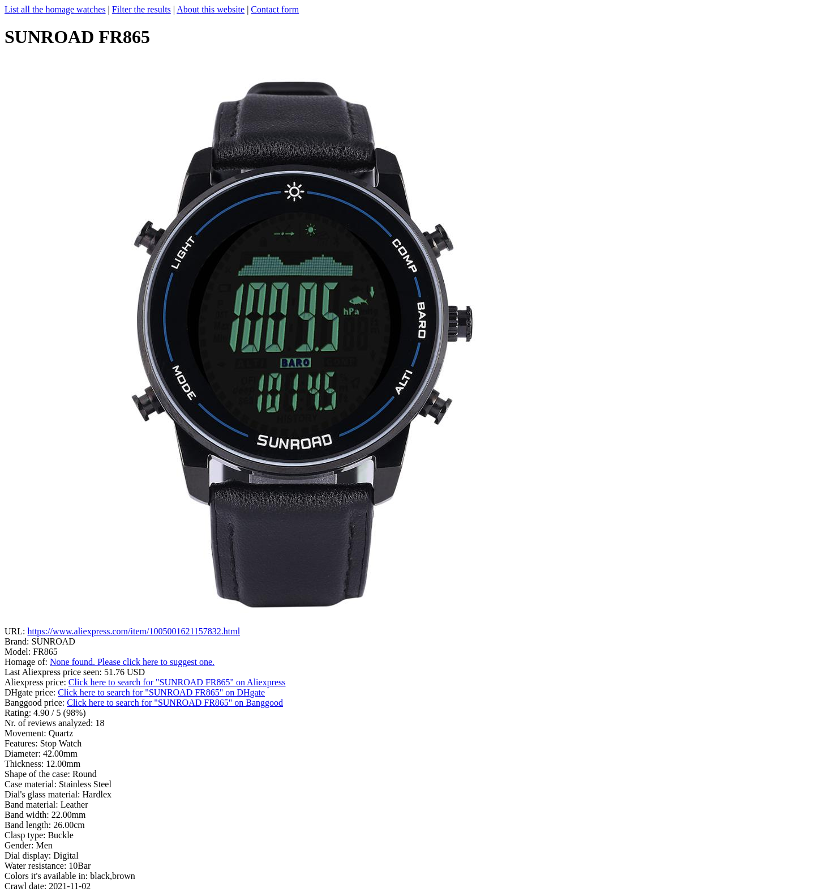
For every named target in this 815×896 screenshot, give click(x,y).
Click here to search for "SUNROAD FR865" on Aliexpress (177, 682)
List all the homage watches (55, 9)
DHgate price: (31, 692)
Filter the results (141, 9)
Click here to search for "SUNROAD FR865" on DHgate (161, 692)
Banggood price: (36, 702)
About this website (210, 9)
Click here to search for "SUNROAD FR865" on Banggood (175, 702)
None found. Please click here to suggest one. (132, 662)
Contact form (275, 9)
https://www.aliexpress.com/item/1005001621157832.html (133, 631)
